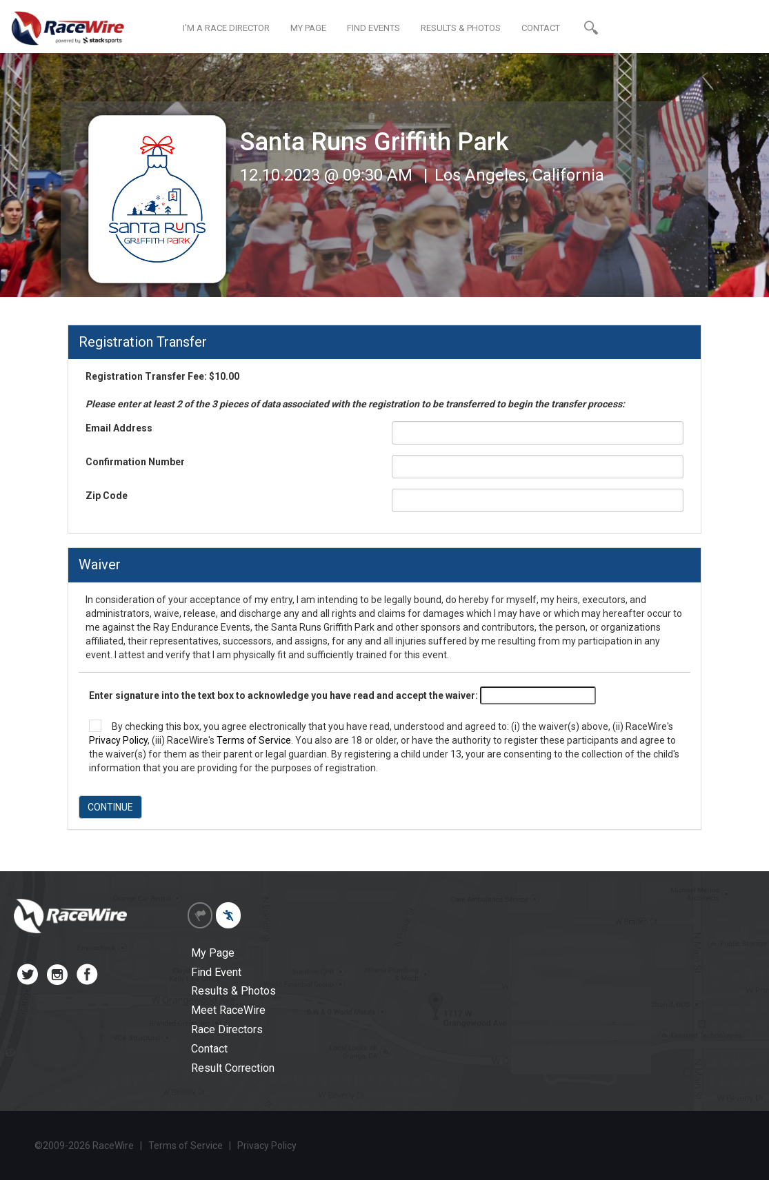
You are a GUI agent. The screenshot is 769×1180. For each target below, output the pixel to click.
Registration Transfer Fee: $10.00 (355, 390)
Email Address (119, 428)
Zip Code (107, 495)
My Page (212, 952)
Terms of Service (254, 740)
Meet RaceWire (228, 1010)
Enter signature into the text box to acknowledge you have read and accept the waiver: (283, 695)
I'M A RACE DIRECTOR (226, 28)
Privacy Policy (118, 740)
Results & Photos (233, 990)
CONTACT (540, 28)
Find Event (216, 972)
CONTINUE (110, 807)
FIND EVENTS (373, 28)
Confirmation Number (135, 461)
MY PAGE (308, 28)
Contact (209, 1048)
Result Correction (232, 1068)
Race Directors (227, 1029)
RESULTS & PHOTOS (461, 28)
